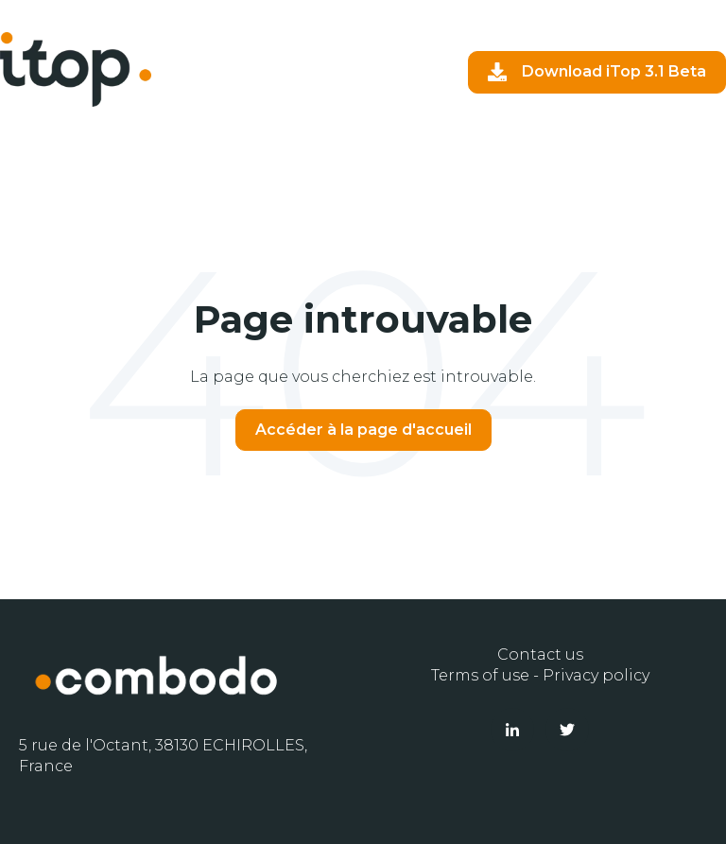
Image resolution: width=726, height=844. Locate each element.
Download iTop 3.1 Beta (597, 71)
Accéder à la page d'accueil (363, 430)
